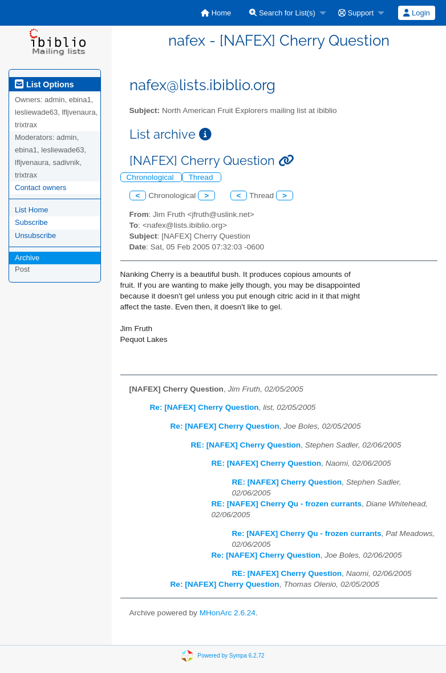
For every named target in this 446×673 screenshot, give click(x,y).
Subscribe (31, 222)
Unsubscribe (35, 235)
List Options (44, 84)
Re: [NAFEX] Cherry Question (204, 407)
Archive (27, 257)
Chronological (151, 177)
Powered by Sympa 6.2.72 (230, 655)
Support (356, 13)
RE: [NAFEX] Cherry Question (246, 445)
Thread (201, 177)
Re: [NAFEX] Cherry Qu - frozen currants (307, 533)
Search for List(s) (282, 13)
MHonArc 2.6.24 (228, 612)
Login (416, 13)
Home (216, 13)
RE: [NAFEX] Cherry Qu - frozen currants (287, 503)
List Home (31, 209)
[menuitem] (216, 13)
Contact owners (40, 187)
